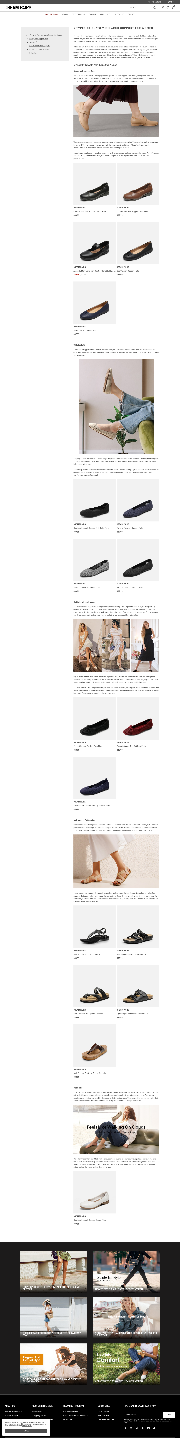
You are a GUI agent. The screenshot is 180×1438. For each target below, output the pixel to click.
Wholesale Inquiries (106, 1419)
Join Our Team (104, 1416)
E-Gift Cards (68, 1419)
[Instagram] (131, 1428)
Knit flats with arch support (39, 46)
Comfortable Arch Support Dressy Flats (89, 212)
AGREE (26, 1431)
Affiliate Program (12, 1416)
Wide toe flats (34, 42)
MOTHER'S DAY (51, 14)
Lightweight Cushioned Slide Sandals (132, 1014)
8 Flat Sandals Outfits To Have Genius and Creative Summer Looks (52, 1380)
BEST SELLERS (78, 14)
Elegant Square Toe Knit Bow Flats (87, 746)
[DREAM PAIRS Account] (163, 7)
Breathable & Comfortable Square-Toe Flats (91, 806)
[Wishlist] (167, 7)
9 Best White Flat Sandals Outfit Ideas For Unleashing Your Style (126, 1334)
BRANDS (131, 14)
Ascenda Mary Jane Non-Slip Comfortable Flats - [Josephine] (94, 271)
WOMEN (92, 14)
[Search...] (141, 7)
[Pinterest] (142, 1428)
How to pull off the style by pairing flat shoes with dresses (52, 1288)
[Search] (154, 7)
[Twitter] (154, 1428)
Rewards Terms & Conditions (75, 1416)
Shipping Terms (39, 1416)
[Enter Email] (143, 1415)
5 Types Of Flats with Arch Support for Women (45, 35)
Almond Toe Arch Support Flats (130, 528)
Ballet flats (33, 53)
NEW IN (65, 14)
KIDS (109, 14)
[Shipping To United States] (168, 2)
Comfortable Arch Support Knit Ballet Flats (91, 528)
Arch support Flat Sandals (39, 49)
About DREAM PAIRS (13, 1412)
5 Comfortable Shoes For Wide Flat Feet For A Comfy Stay (52, 1334)
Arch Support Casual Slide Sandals (131, 954)
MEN (102, 14)
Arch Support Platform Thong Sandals (89, 1073)
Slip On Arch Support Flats (128, 271)
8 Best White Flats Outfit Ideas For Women (119, 1381)
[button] (170, 2)
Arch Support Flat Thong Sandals (87, 954)
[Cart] (173, 7)
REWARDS (119, 14)
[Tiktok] (136, 1428)
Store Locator (103, 1412)
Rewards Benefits (70, 1412)
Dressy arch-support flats (38, 39)
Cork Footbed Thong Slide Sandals (88, 1014)
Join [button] (169, 1415)
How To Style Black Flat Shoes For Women (119, 1289)
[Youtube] (148, 1428)
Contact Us (37, 1412)
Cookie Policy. (27, 1426)
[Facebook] (125, 1428)
